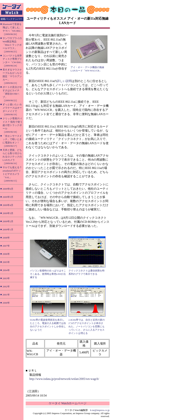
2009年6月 (8, 188)
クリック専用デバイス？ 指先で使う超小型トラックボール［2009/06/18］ (12, 125)
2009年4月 (8, 205)
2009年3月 (8, 213)
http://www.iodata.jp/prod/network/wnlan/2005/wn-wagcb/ (64, 378)
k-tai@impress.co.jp (100, 410)
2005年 (6, 262)
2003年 (6, 278)
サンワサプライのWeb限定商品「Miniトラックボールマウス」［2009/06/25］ (12, 45)
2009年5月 (8, 197)
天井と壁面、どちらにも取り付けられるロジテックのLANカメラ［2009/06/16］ (12, 157)
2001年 (6, 294)
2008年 (6, 237)
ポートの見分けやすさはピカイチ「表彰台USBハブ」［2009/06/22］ (12, 94)
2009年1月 (8, 229)
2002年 (6, 286)
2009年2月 (8, 221)
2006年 (6, 254)
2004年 (6, 270)
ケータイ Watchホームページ (67, 403)
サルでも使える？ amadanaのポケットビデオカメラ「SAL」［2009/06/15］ (12, 174)
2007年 (6, 245)
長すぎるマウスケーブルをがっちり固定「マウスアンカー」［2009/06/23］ (12, 76)
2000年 (6, 302)
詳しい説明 (64, 81)
